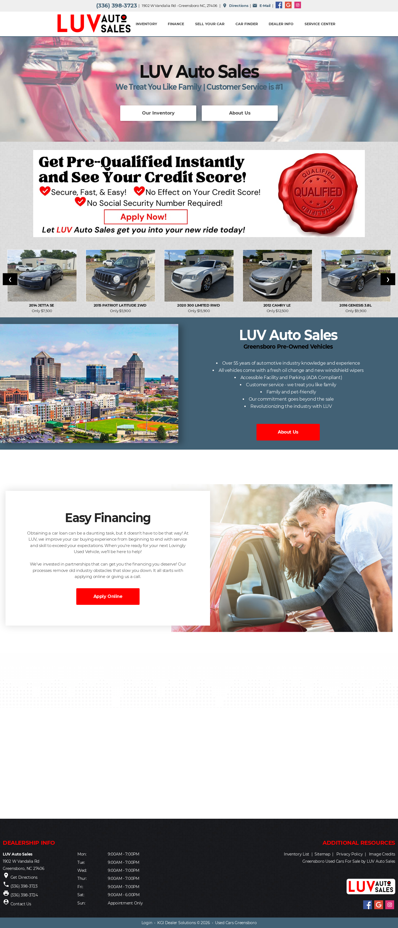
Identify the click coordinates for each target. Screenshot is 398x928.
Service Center (320, 24)
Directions (235, 5)
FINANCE (176, 24)
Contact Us (21, 903)
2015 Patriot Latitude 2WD (121, 305)
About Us (240, 113)
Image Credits (382, 854)
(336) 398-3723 (116, 5)
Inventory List (296, 854)
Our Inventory (158, 113)
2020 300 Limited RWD (199, 305)
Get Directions (24, 877)
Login (147, 922)
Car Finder (246, 24)
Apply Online (107, 596)
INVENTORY (146, 24)
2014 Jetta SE (42, 305)
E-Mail (261, 5)
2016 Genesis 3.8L (356, 305)
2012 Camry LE (277, 305)
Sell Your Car (209, 24)
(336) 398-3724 (24, 895)
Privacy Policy (349, 854)
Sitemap (322, 854)
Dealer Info (281, 24)
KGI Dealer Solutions (176, 922)
